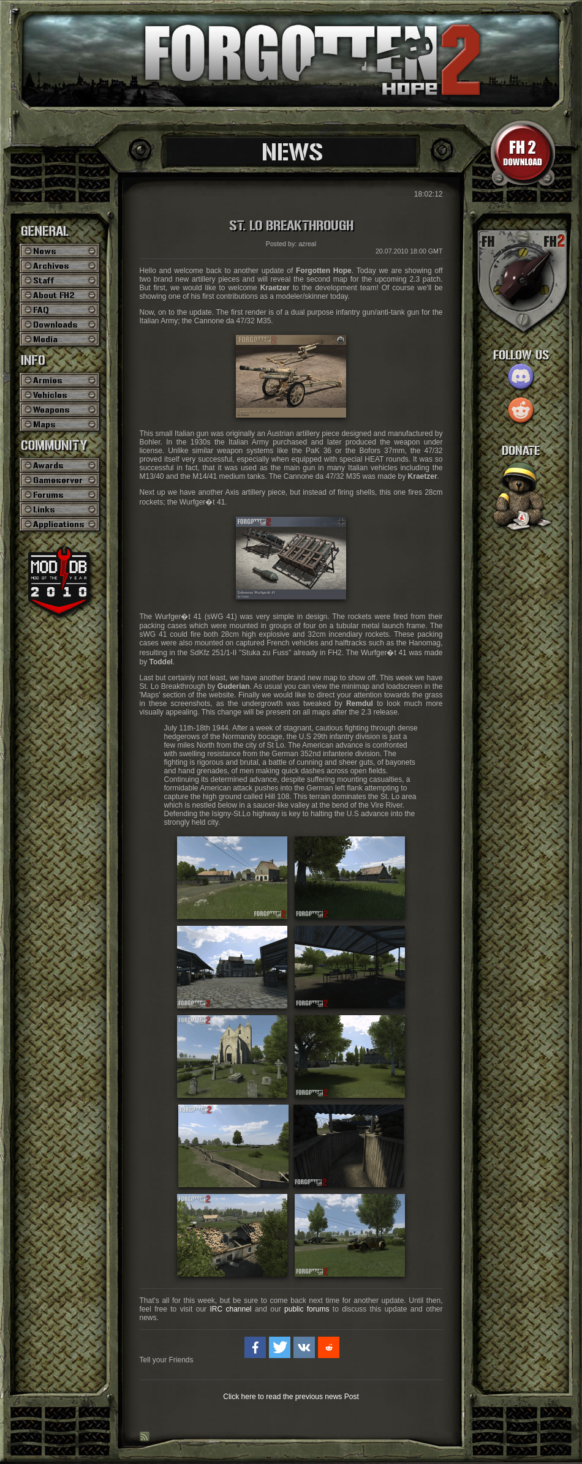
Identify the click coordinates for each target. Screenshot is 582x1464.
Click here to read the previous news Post (290, 1396)
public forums (306, 1309)
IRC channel (230, 1309)
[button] (255, 1347)
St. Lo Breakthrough (291, 226)
